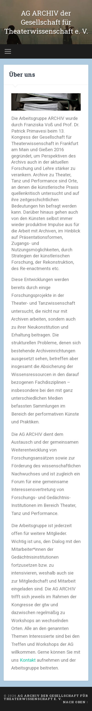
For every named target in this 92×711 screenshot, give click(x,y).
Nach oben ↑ (75, 702)
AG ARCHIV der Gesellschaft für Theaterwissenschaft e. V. (46, 22)
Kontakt (28, 660)
